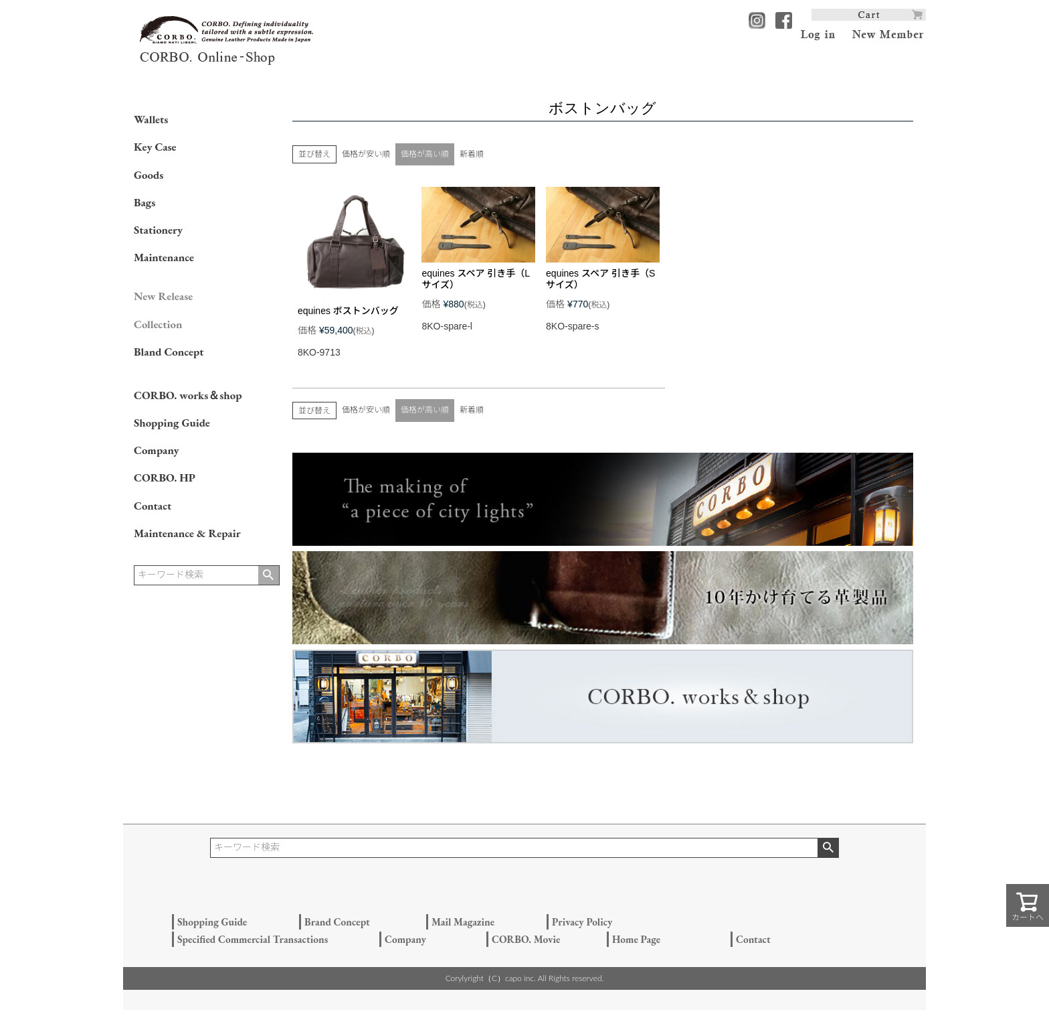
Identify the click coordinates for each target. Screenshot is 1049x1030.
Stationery (158, 229)
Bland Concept (168, 351)
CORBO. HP (164, 477)
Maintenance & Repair (187, 533)
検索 (268, 575)
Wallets (151, 119)
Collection (158, 324)
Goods (148, 174)
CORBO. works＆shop (188, 395)
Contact (152, 505)
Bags (144, 202)
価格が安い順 (366, 154)
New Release (163, 296)
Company (156, 450)
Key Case (155, 146)
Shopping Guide (172, 422)
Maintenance (164, 257)
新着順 (472, 154)
